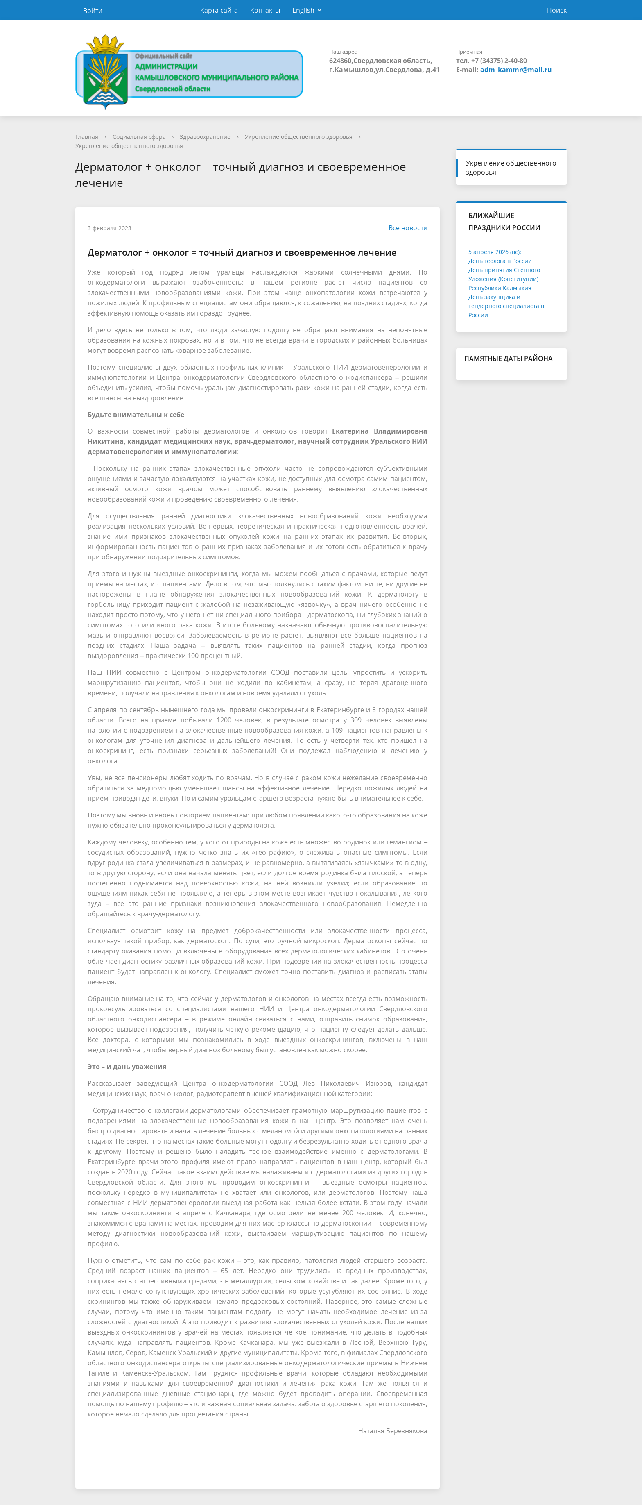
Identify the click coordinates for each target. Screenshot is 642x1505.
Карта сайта (219, 10)
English (303, 10)
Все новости (403, 227)
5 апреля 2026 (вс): (494, 252)
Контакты (265, 10)
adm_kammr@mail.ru (516, 69)
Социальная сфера (139, 137)
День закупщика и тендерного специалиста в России (506, 306)
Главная (86, 137)
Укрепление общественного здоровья (299, 137)
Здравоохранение (205, 137)
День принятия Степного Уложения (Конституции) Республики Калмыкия (504, 279)
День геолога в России (500, 261)
